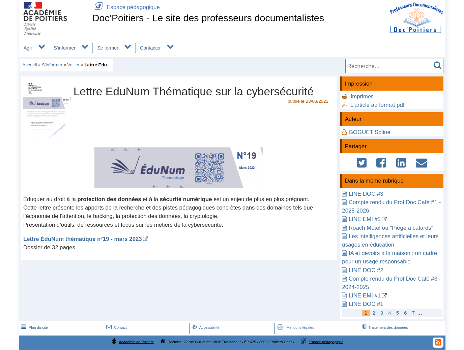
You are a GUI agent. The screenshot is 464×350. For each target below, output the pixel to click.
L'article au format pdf (377, 105)
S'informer (65, 48)
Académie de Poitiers (136, 342)
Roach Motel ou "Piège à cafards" (391, 228)
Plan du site (34, 327)
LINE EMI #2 (365, 219)
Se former (107, 48)
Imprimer (362, 96)
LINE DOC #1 (366, 304)
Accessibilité (205, 327)
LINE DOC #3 (366, 194)
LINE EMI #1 (365, 295)
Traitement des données (384, 327)
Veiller (73, 64)
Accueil (29, 64)
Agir (28, 48)
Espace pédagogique (126, 7)
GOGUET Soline (369, 132)
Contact (116, 327)
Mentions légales (295, 327)
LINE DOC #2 (366, 270)
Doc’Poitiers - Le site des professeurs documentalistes (208, 17)
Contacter (150, 48)
